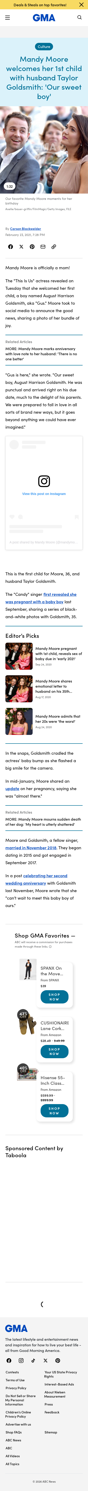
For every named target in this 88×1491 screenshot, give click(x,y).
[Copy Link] (54, 247)
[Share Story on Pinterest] (32, 247)
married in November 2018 (31, 847)
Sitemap (51, 1432)
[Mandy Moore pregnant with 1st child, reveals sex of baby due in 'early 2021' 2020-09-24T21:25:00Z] (43, 656)
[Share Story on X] (21, 247)
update (12, 788)
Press (49, 1404)
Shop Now (54, 996)
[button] (7, 17)
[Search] (80, 17)
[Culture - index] (44, 46)
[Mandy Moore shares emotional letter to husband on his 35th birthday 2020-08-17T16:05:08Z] (43, 688)
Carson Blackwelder (25, 228)
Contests (12, 1372)
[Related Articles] (43, 350)
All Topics (12, 1463)
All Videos (13, 1455)
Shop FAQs (14, 1432)
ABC (9, 1448)
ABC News (13, 1440)
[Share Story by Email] (43, 247)
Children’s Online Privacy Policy (18, 1414)
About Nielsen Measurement (54, 1394)
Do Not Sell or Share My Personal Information (20, 1399)
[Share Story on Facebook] (11, 247)
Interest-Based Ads (59, 1384)
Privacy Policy (16, 1387)
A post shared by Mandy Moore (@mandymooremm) (47, 542)
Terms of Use (15, 1380)
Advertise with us (18, 1424)
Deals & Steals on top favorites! (40, 4)
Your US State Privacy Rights (60, 1374)
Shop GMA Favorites (42, 935)
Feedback (52, 1412)
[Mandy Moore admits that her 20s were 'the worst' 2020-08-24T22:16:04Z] (43, 721)
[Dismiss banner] (81, 4)
